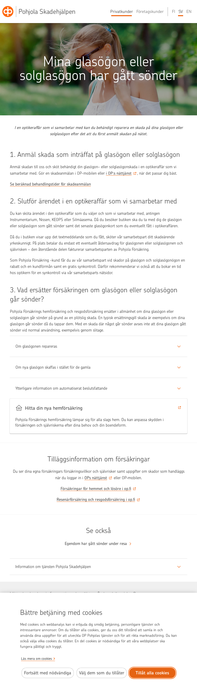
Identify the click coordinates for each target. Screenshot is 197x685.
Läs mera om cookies (36, 659)
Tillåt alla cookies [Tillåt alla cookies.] (152, 673)
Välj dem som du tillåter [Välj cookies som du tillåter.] (101, 673)
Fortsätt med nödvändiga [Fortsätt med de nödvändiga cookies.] (47, 673)
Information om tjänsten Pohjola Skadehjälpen (53, 566)
